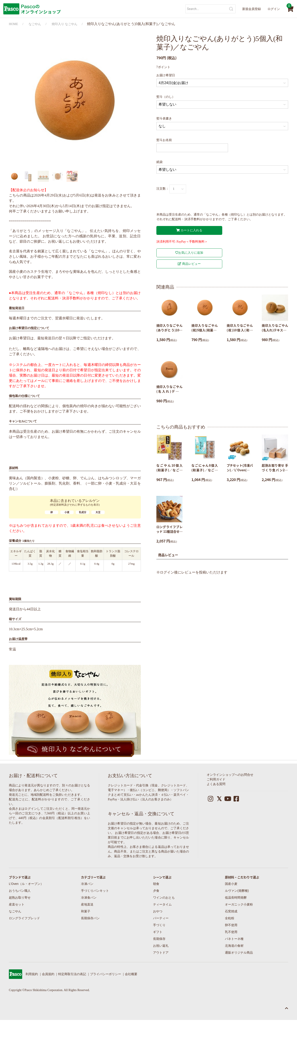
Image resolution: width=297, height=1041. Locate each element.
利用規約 (32, 974)
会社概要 (131, 974)
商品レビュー (189, 263)
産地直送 (87, 904)
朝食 (156, 884)
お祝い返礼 (161, 945)
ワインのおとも (164, 897)
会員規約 (48, 974)
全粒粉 (229, 918)
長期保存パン (90, 918)
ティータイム (162, 904)
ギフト (157, 932)
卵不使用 (231, 925)
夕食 (156, 890)
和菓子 (85, 911)
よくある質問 (216, 784)
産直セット (16, 904)
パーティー (161, 918)
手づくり (159, 925)
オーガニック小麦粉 (239, 904)
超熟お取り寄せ (20, 897)
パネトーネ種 (234, 939)
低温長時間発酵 (236, 897)
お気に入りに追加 (189, 252)
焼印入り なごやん (64, 24)
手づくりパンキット (95, 890)
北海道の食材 (234, 945)
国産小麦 (231, 884)
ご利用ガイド (216, 779)
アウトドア (161, 952)
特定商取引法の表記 (72, 974)
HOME (13, 24)
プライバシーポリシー (105, 974)
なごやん (35, 24)
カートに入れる (189, 230)
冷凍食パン (88, 897)
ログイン (273, 9)
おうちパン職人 (20, 890)
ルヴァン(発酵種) (237, 890)
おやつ (157, 911)
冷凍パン (87, 884)
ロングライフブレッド (24, 918)
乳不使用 (231, 932)
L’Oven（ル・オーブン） (26, 884)
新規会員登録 (251, 9)
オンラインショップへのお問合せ (230, 774)
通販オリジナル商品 (239, 952)
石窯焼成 (231, 911)
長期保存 (159, 939)
